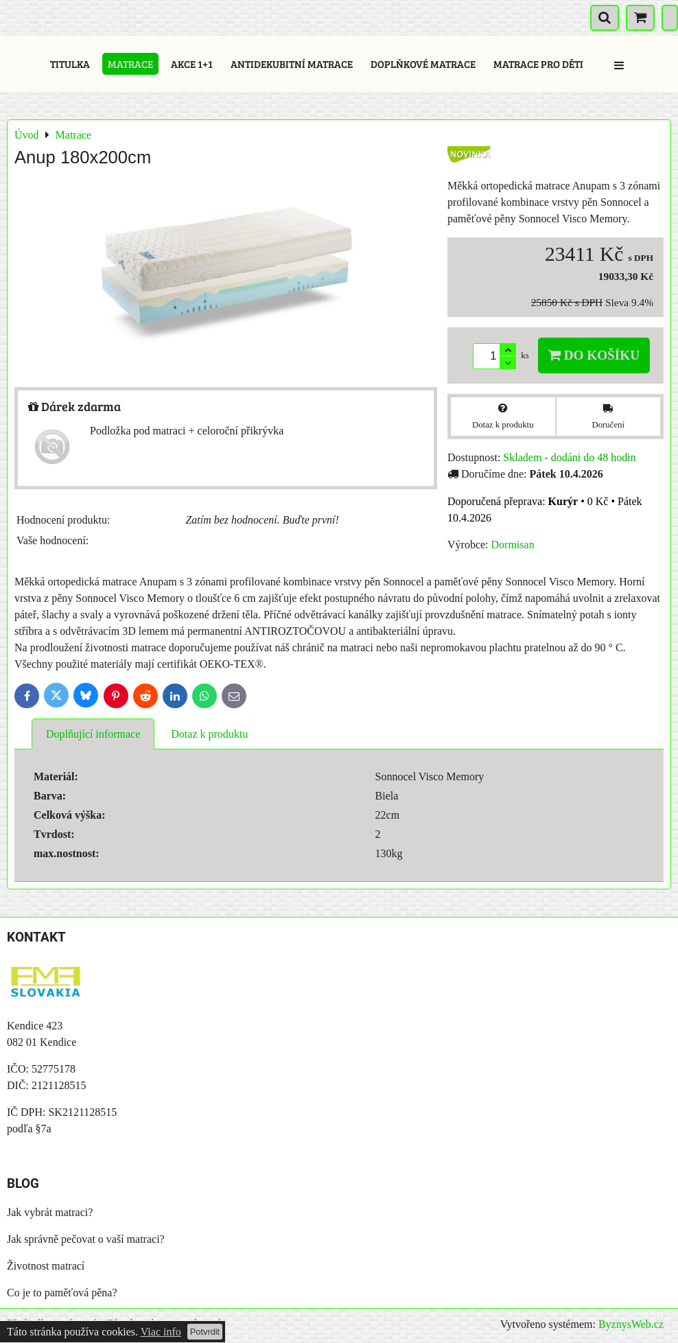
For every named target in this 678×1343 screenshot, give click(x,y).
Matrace (130, 64)
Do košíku (594, 355)
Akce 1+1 (192, 64)
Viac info (161, 1332)
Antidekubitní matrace (292, 64)
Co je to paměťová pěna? (62, 1292)
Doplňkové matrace (423, 64)
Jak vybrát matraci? (50, 1212)
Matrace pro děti (538, 64)
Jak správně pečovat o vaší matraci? (86, 1239)
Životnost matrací (45, 1266)
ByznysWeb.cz (631, 1324)
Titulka (70, 64)
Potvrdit (205, 1332)
